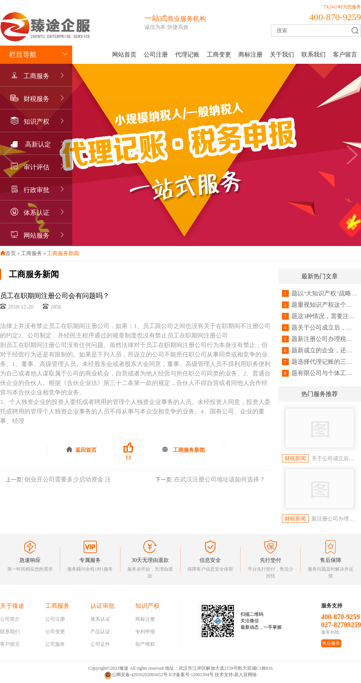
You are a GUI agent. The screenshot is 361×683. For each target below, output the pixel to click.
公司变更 (55, 631)
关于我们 (282, 54)
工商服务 (36, 76)
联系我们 (313, 54)
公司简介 (10, 619)
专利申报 (145, 631)
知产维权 (145, 644)
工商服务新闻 (63, 253)
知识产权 (36, 121)
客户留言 (345, 54)
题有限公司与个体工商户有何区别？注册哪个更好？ (320, 373)
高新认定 (38, 144)
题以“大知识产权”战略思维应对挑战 (320, 293)
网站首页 (124, 54)
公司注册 (156, 54)
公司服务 (55, 644)
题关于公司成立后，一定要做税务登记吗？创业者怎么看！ (320, 327)
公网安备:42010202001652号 (136, 675)
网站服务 (36, 235)
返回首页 (81, 449)
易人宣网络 (245, 674)
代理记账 (187, 54)
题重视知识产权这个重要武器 (320, 304)
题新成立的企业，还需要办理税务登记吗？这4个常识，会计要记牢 (320, 350)
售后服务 (331, 643)
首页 (10, 253)
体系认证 (36, 212)
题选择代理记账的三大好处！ (320, 361)
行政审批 (36, 190)
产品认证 (100, 631)
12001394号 (202, 674)
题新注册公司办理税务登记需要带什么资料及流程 (320, 339)
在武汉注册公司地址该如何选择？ (219, 479)
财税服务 (36, 99)
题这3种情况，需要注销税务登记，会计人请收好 (320, 316)
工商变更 (219, 54)
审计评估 (36, 167)
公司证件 (100, 644)
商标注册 (250, 54)
